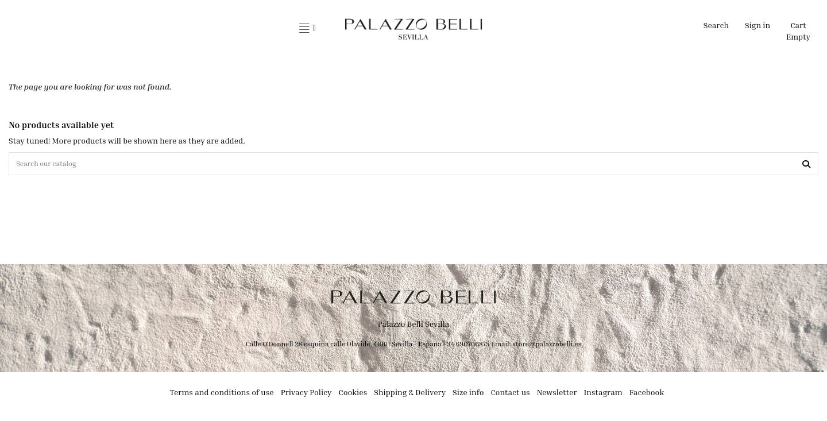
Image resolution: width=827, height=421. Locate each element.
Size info (468, 395)
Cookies (353, 395)
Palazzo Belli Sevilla (414, 327)
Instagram (603, 395)
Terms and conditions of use (222, 395)
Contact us (510, 395)
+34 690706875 (466, 346)
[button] (307, 28)
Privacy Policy (306, 395)
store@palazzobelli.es (546, 346)
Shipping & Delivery (410, 395)
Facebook (646, 395)
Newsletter (557, 395)
